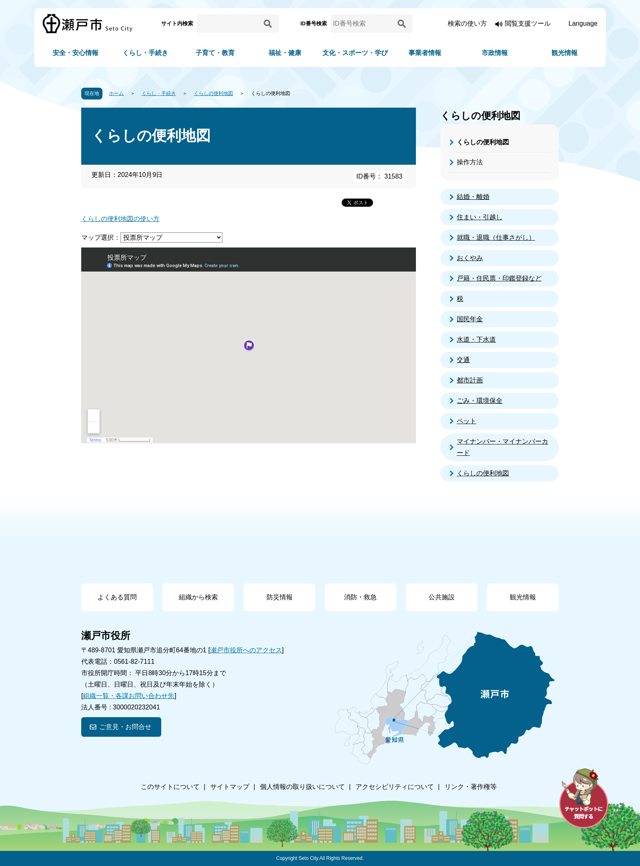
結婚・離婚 (473, 196)
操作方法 (470, 162)
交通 (463, 359)
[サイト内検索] (229, 23)
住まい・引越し (479, 217)
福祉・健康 (285, 52)
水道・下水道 (476, 339)
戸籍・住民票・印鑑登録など (499, 278)
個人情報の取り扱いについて (302, 786)
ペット (466, 421)
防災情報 (280, 597)
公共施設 (442, 597)
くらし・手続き (145, 52)
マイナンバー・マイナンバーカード (502, 447)
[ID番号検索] (363, 23)
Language (583, 23)
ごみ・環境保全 (479, 400)
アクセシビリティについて (395, 786)
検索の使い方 (467, 23)
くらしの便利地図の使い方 (120, 218)
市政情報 (495, 52)
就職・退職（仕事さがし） (496, 237)
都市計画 (470, 380)
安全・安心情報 (75, 52)
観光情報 (564, 52)
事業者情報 (425, 52)
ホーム (116, 93)
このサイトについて (170, 786)
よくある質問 (117, 597)
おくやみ (470, 257)
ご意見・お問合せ (125, 726)
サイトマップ (229, 786)
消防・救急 (360, 597)
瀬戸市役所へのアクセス (246, 650)
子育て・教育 (215, 52)
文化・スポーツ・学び (355, 52)
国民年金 (470, 319)
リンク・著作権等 (470, 786)
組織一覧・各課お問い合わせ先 (128, 695)
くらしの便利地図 (213, 93)
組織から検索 (198, 597)
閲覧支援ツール (528, 23)
